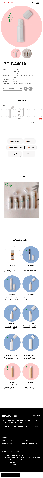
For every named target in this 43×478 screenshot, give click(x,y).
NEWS (4, 438)
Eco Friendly (15, 141)
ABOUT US (6, 435)
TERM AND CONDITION (29, 443)
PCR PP (30, 141)
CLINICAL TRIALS (8, 443)
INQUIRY (10, 474)
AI (25, 88)
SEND (36, 427)
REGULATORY (7, 441)
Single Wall (15, 154)
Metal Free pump (16, 147)
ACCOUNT (25, 435)
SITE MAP (25, 441)
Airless (31, 147)
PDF (30, 88)
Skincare (29, 154)
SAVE (32, 474)
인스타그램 (18, 451)
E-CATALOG (35, 415)
